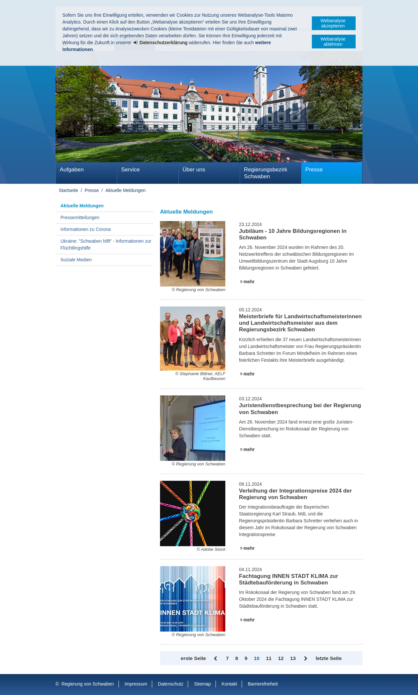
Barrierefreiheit (263, 683)
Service (130, 169)
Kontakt (229, 683)
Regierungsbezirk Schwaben (265, 173)
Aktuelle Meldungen (125, 190)
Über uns (194, 169)
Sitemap (202, 683)
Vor (305, 658)
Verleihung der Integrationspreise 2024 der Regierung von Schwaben (295, 494)
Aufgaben (72, 169)
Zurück (216, 658)
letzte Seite (329, 658)
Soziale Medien (76, 259)
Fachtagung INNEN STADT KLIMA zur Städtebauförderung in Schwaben (288, 579)
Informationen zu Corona (85, 229)
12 (280, 658)
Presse (314, 169)
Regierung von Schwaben (87, 683)
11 (269, 658)
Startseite (68, 190)
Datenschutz (171, 683)
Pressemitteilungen (79, 217)
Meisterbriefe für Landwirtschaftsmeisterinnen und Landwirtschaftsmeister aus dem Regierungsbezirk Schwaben (300, 323)
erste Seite (193, 658)
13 (293, 658)
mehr (248, 281)
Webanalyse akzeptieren (333, 23)
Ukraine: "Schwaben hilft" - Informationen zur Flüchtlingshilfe (105, 244)
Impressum (135, 683)
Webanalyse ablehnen (333, 41)
